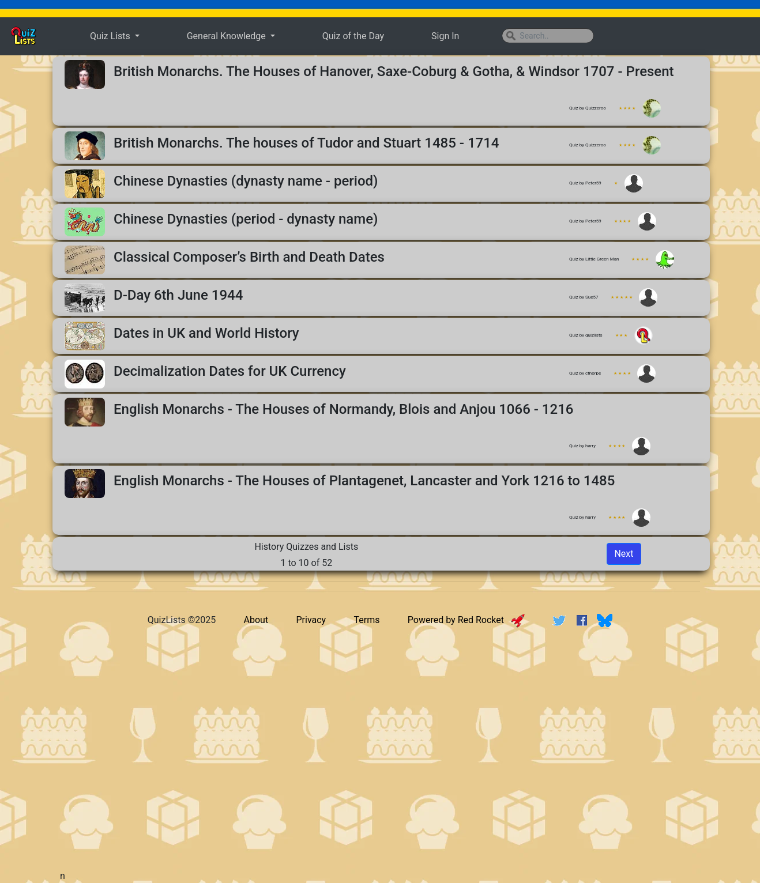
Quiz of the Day (353, 36)
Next (623, 553)
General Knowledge (227, 36)
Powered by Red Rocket (466, 619)
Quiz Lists (111, 36)
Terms (367, 619)
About (256, 619)
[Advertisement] (380, 726)
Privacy (311, 619)
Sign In (445, 36)
